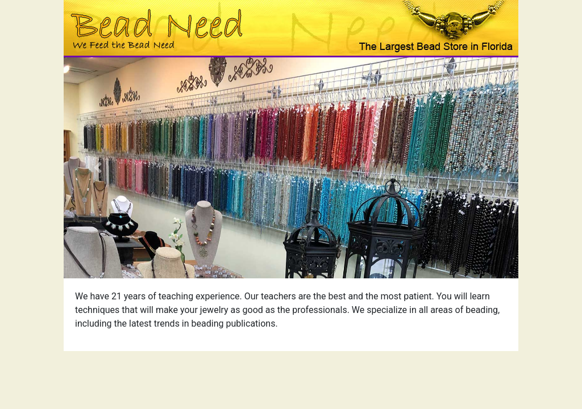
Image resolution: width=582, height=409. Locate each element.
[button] (98, 167)
